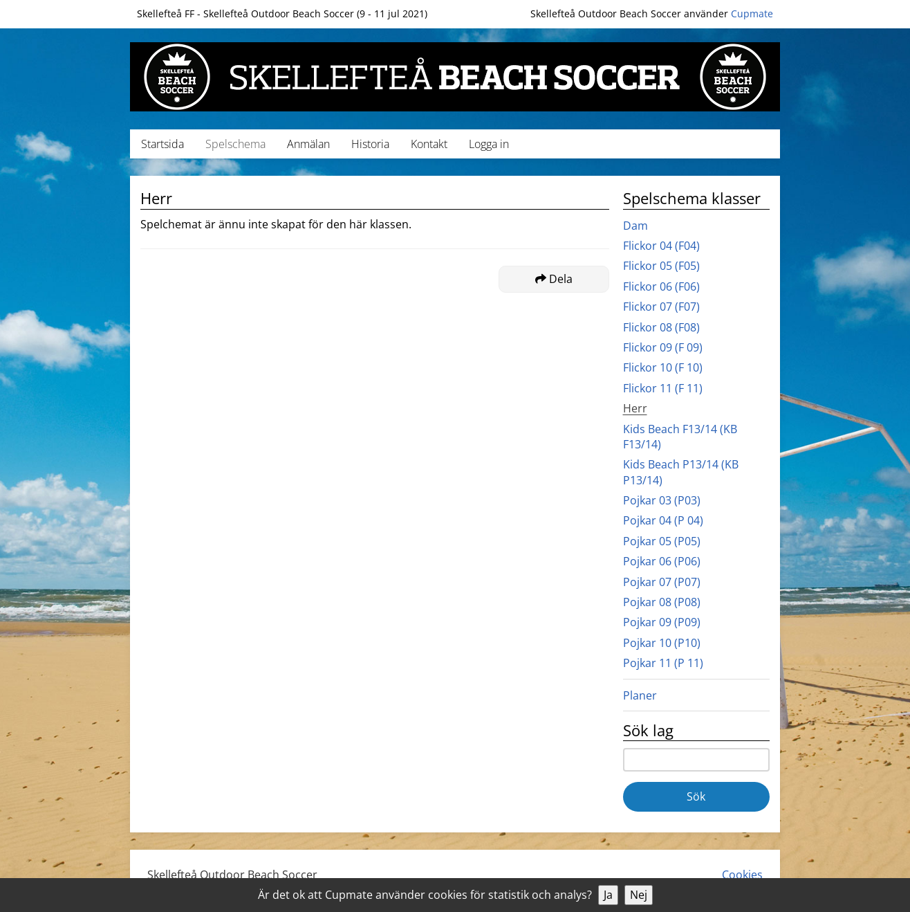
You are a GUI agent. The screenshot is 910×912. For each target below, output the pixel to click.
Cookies (742, 874)
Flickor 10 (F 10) (663, 367)
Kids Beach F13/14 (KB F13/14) (680, 436)
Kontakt (429, 144)
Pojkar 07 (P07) (661, 582)
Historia (370, 144)
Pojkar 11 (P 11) (663, 663)
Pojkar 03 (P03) (661, 500)
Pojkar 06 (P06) (661, 561)
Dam (635, 225)
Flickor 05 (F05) (661, 265)
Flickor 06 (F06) (661, 286)
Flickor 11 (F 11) (663, 388)
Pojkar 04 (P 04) (663, 520)
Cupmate (752, 13)
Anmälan (308, 144)
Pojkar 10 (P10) (661, 642)
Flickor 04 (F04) (661, 245)
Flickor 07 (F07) (661, 306)
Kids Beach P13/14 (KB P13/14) (681, 472)
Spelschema (235, 144)
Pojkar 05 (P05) (661, 541)
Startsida (162, 144)
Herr (635, 408)
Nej (638, 894)
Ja (608, 894)
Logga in (489, 144)
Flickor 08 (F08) (661, 327)
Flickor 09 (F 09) (663, 347)
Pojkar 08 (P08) (661, 602)
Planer (640, 695)
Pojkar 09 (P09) (661, 622)
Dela (554, 278)
